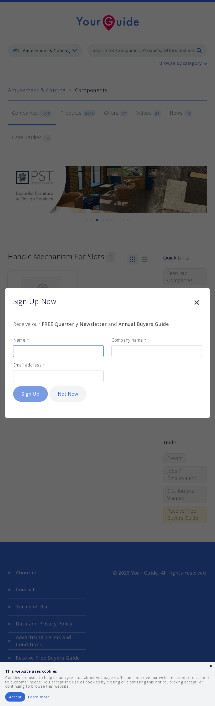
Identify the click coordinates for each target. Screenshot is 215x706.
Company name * (129, 340)
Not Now (68, 394)
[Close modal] (196, 301)
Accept (15, 696)
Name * (21, 340)
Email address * (29, 365)
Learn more (39, 696)
